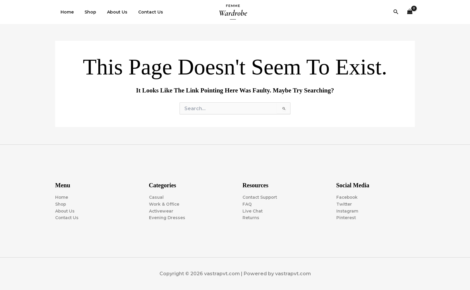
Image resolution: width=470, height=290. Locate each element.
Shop (87, 12)
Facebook (347, 197)
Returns (251, 217)
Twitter (344, 204)
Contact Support (261, 197)
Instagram (347, 210)
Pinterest (346, 217)
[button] (396, 12)
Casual (156, 197)
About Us (111, 12)
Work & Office (164, 204)
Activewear (161, 210)
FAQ (247, 204)
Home (66, 12)
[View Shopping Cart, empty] (410, 12)
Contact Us (142, 12)
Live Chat (252, 210)
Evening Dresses (167, 217)
